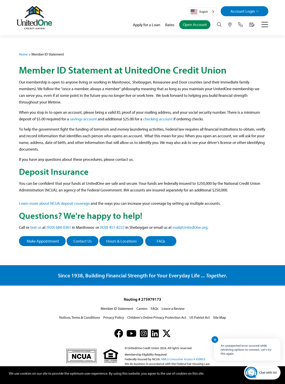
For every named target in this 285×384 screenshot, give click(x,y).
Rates (169, 24)
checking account (158, 118)
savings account (83, 118)
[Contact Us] (240, 24)
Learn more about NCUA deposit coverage (54, 203)
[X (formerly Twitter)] (166, 333)
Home (23, 54)
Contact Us (82, 241)
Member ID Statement (117, 308)
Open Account (195, 24)
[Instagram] (144, 333)
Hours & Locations (121, 241)
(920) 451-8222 (112, 227)
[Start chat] (262, 372)
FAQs (161, 241)
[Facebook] (118, 333)
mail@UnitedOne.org (190, 227)
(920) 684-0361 (59, 227)
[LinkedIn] (155, 333)
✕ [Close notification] (215, 339)
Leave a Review (173, 308)
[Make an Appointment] (251, 24)
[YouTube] (131, 333)
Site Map (219, 317)
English (199, 11)
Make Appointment (42, 241)
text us (35, 227)
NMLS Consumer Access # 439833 (183, 359)
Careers (141, 308)
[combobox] (202, 11)
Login (244, 11)
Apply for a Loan (146, 24)
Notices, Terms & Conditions (79, 317)
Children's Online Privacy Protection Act (156, 317)
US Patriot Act (199, 317)
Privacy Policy (113, 317)
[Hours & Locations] (230, 24)
